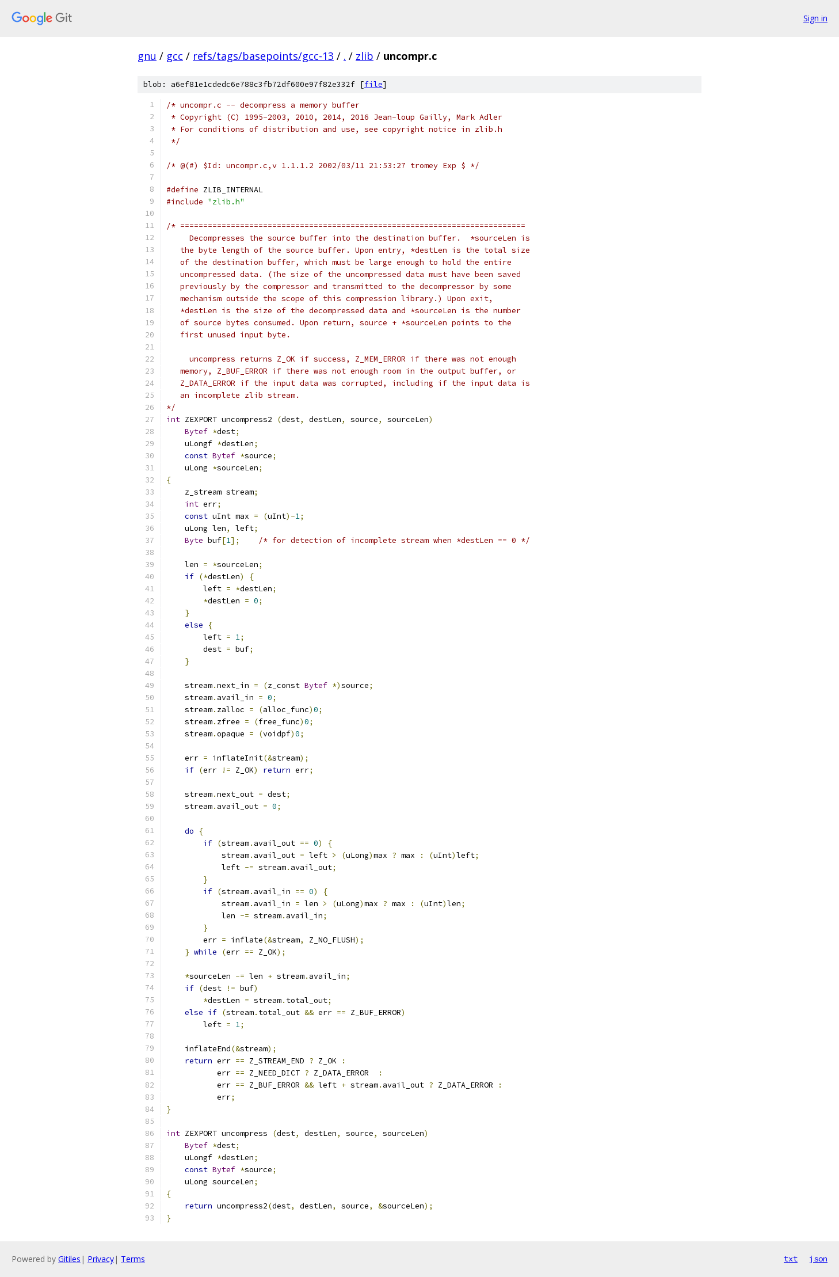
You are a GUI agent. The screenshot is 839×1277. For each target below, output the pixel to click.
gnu (147, 56)
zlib (364, 56)
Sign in (815, 18)
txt (791, 1258)
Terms (133, 1258)
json (818, 1258)
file (373, 84)
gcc (174, 56)
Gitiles (69, 1258)
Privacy (100, 1258)
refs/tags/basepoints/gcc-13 (263, 56)
